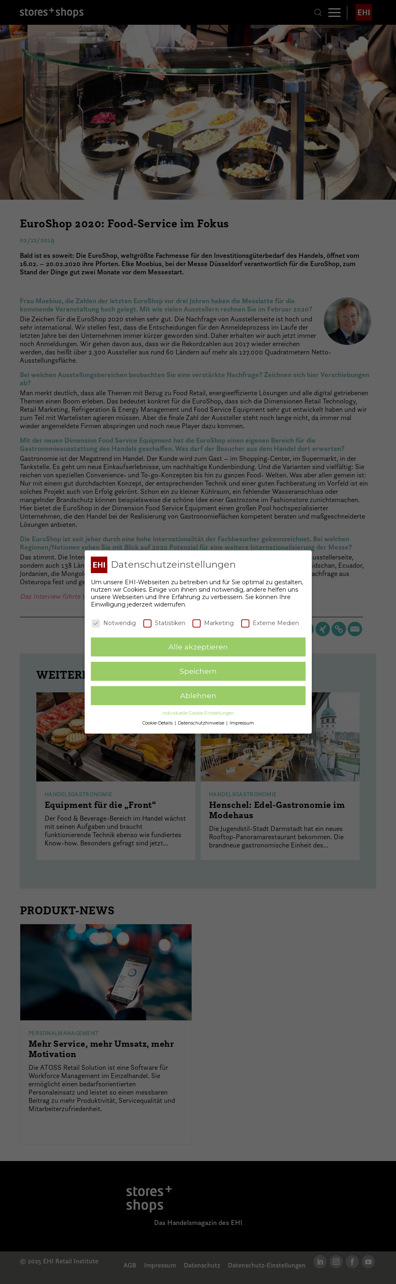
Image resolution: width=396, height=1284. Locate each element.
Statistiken (164, 622)
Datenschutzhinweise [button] (201, 722)
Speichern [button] (198, 670)
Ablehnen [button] (198, 695)
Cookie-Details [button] (158, 722)
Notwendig (114, 622)
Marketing (213, 622)
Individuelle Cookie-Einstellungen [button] (198, 712)
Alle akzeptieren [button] (198, 646)
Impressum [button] (242, 722)
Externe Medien (270, 622)
